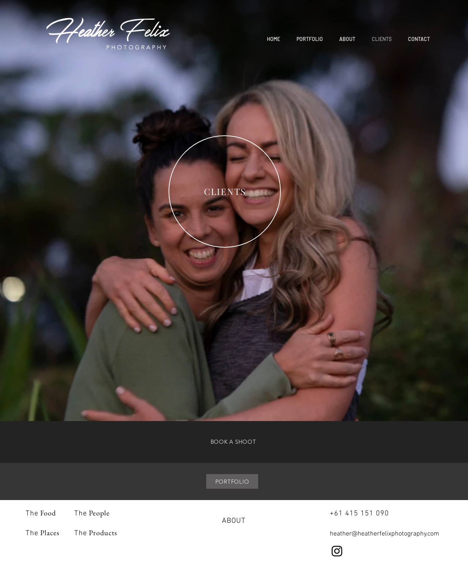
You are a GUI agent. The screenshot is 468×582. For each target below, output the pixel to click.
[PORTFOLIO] (232, 481)
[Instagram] (337, 551)
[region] (225, 191)
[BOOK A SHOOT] (233, 441)
